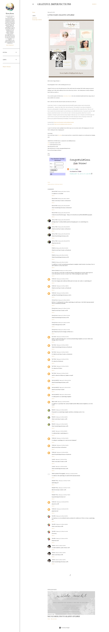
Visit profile (10, 45)
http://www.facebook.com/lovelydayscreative (64, 122)
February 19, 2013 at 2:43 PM (64, 322)
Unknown (54, 278)
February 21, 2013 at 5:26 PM (62, 424)
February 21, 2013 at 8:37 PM (62, 501)
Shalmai (54, 248)
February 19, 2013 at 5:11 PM (65, 387)
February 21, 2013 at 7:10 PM (64, 480)
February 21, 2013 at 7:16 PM (64, 494)
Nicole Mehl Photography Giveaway (64, 616)
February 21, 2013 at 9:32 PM (62, 516)
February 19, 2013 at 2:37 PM (62, 278)
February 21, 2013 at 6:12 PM (61, 466)
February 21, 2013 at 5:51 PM (62, 452)
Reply (53, 195)
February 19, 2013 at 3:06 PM (62, 352)
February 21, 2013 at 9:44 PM (62, 531)
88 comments (54, 618)
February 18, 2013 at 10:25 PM (62, 262)
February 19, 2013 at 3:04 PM (63, 336)
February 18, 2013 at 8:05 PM (64, 205)
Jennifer (54, 516)
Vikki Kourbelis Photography (58, 473)
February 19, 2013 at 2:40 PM (64, 308)
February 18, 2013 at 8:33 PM (64, 219)
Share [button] (33, 12)
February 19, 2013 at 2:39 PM (62, 293)
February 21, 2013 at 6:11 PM (61, 459)
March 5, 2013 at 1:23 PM (60, 552)
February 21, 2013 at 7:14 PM (64, 487)
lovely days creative (37, 19)
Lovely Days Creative (67, 95)
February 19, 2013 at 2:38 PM (62, 285)
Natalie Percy (55, 480)
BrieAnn (54, 410)
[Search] (94, 4)
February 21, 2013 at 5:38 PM (61, 431)
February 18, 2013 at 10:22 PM (62, 248)
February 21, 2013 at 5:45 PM (62, 438)
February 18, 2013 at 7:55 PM (63, 198)
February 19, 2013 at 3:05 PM (62, 345)
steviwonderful (55, 380)
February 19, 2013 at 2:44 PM (64, 329)
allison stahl (54, 401)
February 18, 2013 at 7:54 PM (64, 191)
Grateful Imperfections (54, 4)
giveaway (34, 18)
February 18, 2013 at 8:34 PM (64, 233)
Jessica (53, 545)
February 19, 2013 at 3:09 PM (62, 366)
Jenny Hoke (55, 219)
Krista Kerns (10, 13)
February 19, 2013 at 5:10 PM (65, 380)
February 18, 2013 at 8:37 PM (64, 241)
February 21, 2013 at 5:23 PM (63, 401)
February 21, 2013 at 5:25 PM (61, 409)
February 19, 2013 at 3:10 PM (62, 373)
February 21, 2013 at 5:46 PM (62, 445)
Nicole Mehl (55, 191)
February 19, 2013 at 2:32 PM (66, 270)
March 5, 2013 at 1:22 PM (60, 545)
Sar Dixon (54, 336)
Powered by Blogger (64, 628)
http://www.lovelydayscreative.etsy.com (63, 124)
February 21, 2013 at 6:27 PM (71, 473)
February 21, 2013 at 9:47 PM (62, 538)
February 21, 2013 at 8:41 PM (62, 508)
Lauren (53, 431)
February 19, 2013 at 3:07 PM (62, 359)
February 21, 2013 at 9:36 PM (62, 524)
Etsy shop (60, 135)
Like (48, 142)
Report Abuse (7, 66)
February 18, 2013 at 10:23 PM (62, 255)
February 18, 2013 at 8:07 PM (64, 212)
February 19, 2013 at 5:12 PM (65, 394)
